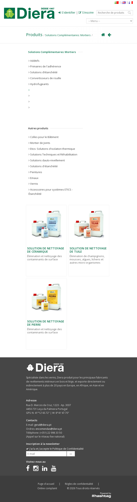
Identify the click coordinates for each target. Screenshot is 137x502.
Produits (34, 34)
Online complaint (47, 488)
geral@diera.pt (42, 425)
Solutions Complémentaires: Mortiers (68, 35)
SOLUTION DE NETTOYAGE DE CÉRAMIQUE (45, 250)
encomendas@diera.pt (49, 429)
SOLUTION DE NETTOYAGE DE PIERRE (45, 323)
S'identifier (66, 12)
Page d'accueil (46, 484)
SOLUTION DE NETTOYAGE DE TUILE (88, 250)
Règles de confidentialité (79, 484)
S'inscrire (86, 12)
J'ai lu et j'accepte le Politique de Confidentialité (55, 448)
